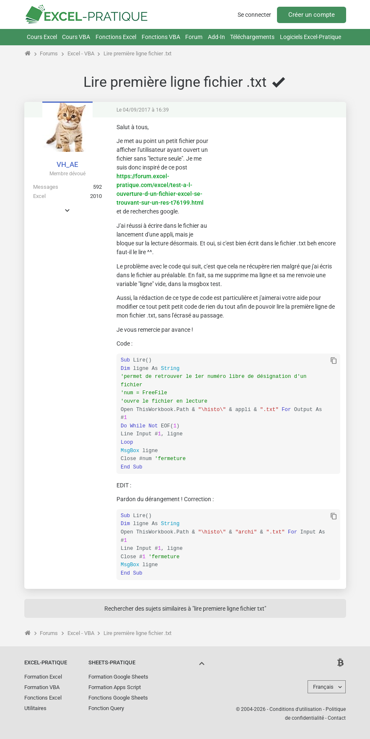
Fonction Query (106, 708)
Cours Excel (42, 37)
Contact (337, 718)
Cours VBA (76, 37)
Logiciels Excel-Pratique (310, 37)
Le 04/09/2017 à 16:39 (142, 110)
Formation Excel (43, 677)
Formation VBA (42, 687)
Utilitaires (35, 708)
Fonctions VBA (161, 37)
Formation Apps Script (114, 687)
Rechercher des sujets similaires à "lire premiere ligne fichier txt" (185, 608)
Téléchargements (252, 37)
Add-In (216, 37)
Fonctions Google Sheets (118, 698)
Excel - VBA (80, 53)
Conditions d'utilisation (295, 709)
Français (323, 687)
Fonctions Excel (116, 37)
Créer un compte (311, 14)
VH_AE (67, 164)
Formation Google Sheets (118, 677)
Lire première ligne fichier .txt (137, 53)
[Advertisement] (277, 175)
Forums (49, 53)
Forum (193, 37)
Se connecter (254, 14)
